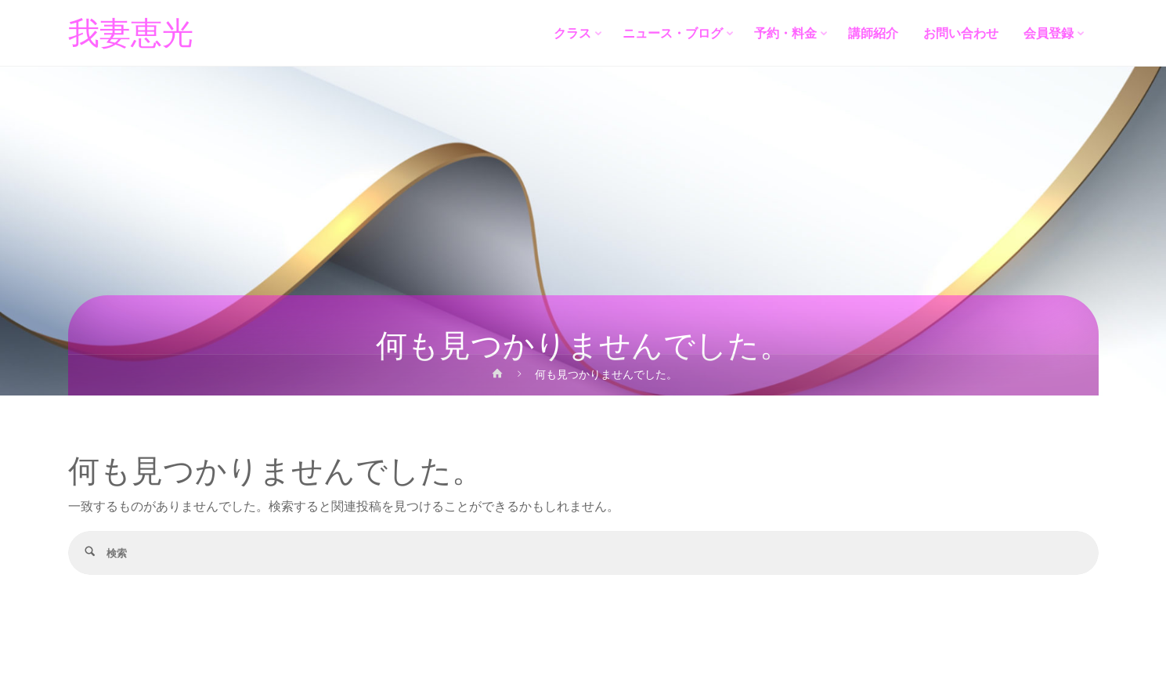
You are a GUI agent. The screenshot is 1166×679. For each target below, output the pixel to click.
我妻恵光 (130, 33)
